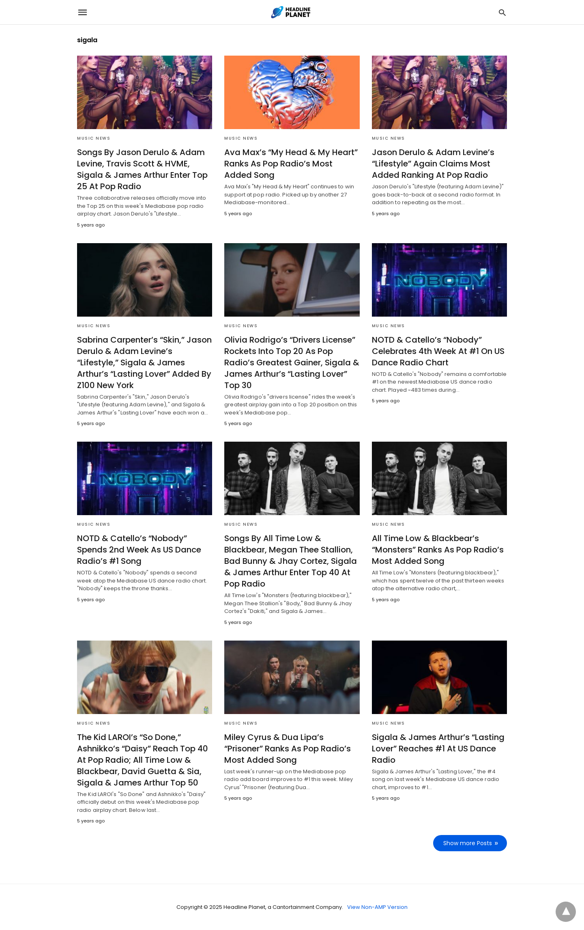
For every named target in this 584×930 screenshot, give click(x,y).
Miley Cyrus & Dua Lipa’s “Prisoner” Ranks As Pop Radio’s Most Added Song (287, 748)
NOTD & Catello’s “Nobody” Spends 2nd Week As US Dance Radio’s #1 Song (139, 550)
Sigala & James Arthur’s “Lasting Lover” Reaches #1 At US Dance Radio (438, 748)
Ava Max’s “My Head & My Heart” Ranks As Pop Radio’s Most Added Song (291, 164)
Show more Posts (467, 843)
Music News (93, 138)
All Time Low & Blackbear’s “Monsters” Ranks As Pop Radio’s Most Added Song (438, 550)
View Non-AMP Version (377, 907)
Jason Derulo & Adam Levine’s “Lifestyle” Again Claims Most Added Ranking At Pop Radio (433, 164)
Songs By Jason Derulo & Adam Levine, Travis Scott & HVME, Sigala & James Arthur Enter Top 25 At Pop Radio (142, 169)
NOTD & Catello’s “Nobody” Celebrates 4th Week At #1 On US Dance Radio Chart (438, 351)
